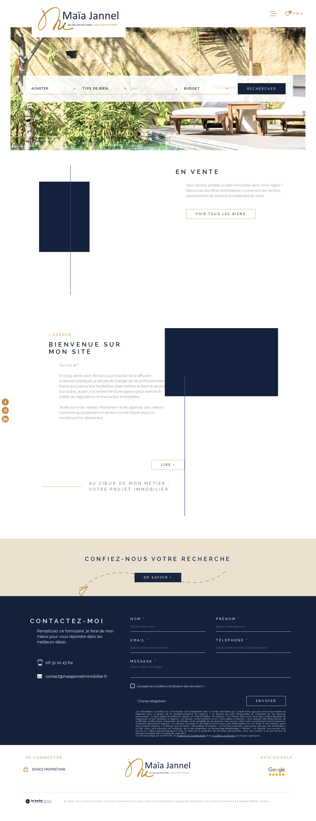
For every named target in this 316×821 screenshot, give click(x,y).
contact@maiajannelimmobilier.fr (76, 676)
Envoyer (266, 701)
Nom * (137, 619)
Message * (143, 661)
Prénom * (228, 619)
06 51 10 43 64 (59, 662)
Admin (192, 801)
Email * (139, 640)
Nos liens (205, 801)
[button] (138, 134)
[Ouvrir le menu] (273, 14)
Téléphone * (232, 640)
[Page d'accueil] (78, 19)
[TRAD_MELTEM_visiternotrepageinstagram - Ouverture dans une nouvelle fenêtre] (5, 410)
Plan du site (152, 801)
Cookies (264, 801)
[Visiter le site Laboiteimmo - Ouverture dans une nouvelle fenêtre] (38, 801)
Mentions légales (174, 801)
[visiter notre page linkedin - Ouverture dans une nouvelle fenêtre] (5, 418)
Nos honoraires (224, 801)
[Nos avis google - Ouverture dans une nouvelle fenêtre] (277, 772)
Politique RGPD (246, 801)
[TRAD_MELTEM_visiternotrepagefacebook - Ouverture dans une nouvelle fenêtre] (5, 402)
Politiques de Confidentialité (191, 735)
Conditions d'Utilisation (223, 735)
